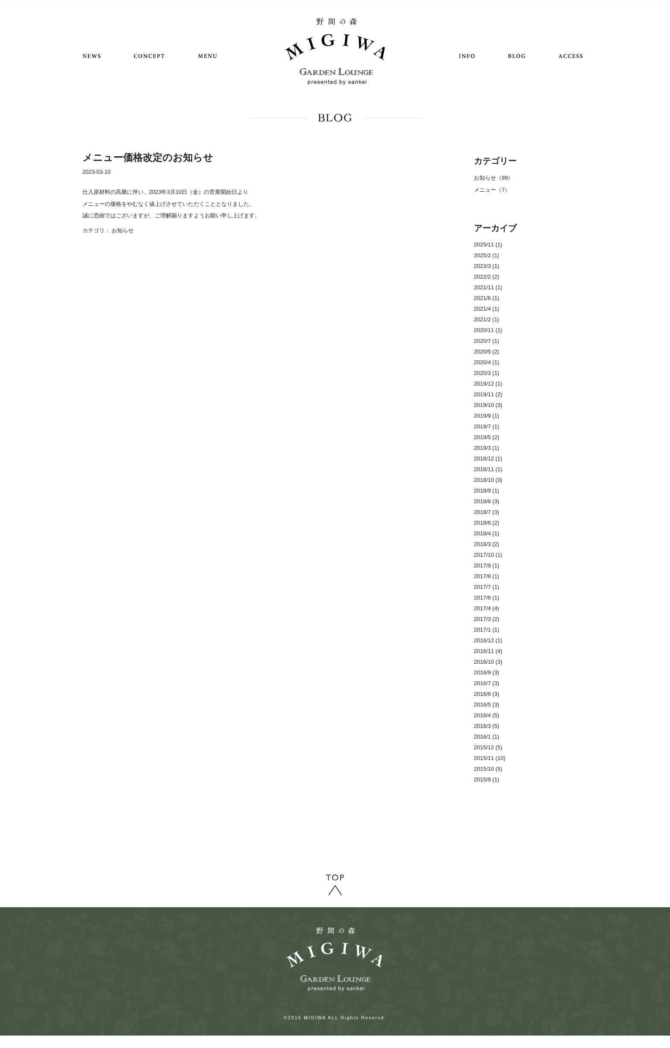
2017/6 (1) (486, 597)
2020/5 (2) (486, 351)
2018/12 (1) (488, 458)
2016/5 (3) (486, 704)
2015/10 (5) (488, 769)
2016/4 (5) (486, 715)
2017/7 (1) (486, 587)
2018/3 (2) (486, 544)
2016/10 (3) (488, 662)
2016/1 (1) (486, 736)
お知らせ (123, 230)
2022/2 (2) (486, 276)
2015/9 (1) (486, 779)
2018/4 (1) (486, 533)
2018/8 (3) (486, 501)
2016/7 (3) (486, 683)
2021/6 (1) (486, 298)
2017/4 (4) (486, 608)
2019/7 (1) (486, 426)
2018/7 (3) (486, 512)
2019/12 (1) (488, 383)
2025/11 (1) (488, 244)
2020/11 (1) (488, 330)
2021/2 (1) (486, 319)
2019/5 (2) (486, 437)
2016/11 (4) (488, 651)
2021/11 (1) (488, 287)
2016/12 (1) (488, 640)
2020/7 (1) (486, 341)
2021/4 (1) (486, 309)
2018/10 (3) (488, 480)
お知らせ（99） (493, 178)
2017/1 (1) (486, 629)
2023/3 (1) (486, 266)
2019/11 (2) (488, 394)
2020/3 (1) (486, 373)
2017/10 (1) (488, 555)
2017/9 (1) (486, 565)
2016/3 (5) (486, 726)
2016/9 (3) (486, 672)
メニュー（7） (492, 190)
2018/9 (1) (486, 490)
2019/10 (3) (488, 405)
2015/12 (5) (488, 747)
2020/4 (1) (486, 362)
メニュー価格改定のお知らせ (147, 157)
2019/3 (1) (486, 448)
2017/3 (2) (486, 619)
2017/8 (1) (486, 576)
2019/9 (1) (486, 416)
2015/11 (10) (489, 758)
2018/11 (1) (488, 469)
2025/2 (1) (486, 255)
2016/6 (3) (486, 694)
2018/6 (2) (486, 523)
